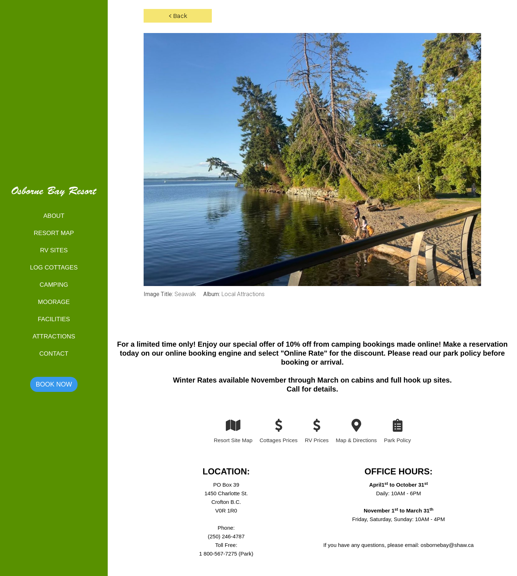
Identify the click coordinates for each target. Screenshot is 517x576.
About (54, 215)
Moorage (54, 302)
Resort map (54, 233)
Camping (53, 284)
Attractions (54, 336)
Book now (54, 384)
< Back (177, 16)
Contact (54, 353)
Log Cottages (54, 267)
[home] (54, 195)
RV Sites (53, 250)
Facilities (54, 319)
